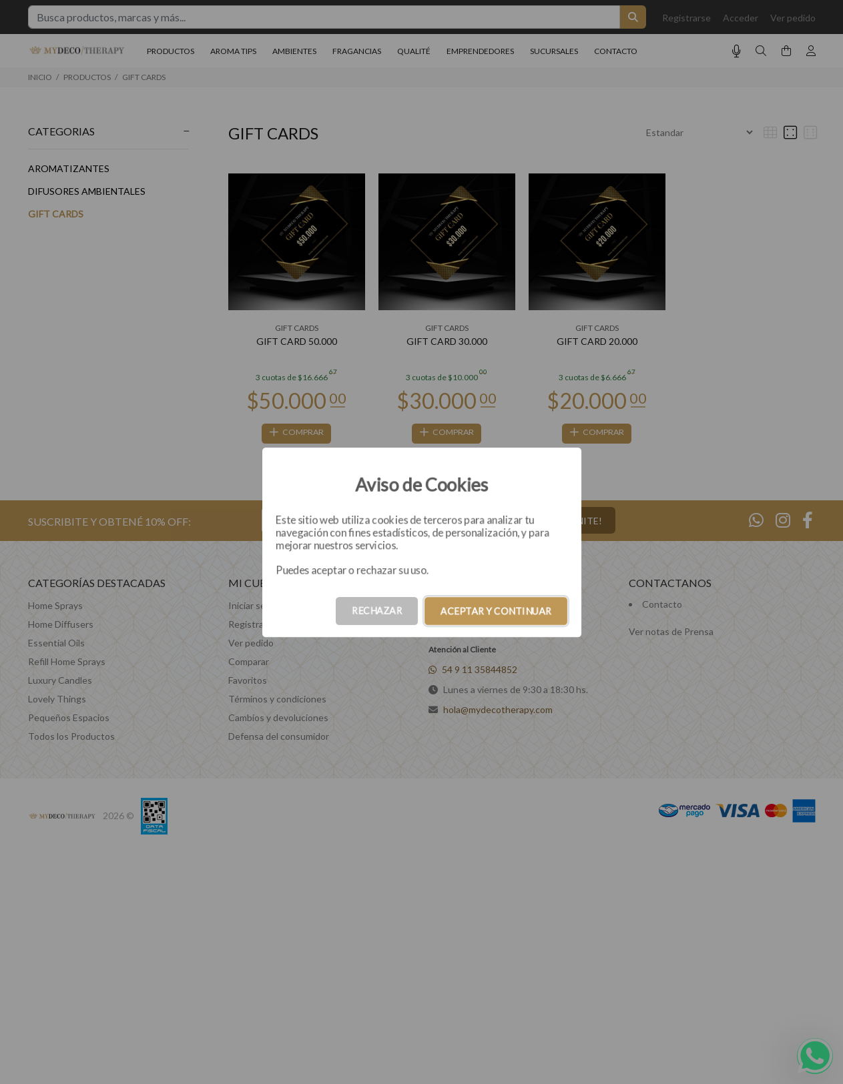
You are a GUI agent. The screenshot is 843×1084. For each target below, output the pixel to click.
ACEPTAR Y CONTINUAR (496, 610)
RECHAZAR (377, 610)
